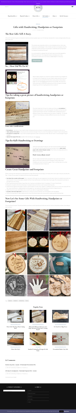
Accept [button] (61, 411)
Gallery (29, 402)
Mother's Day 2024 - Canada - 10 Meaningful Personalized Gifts (20, 364)
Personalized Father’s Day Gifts (60, 349)
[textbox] (14, 391)
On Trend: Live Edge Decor (60, 327)
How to (27, 300)
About (54, 16)
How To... (38, 23)
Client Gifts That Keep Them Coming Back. (15, 327)
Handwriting (21, 300)
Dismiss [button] (38, 3)
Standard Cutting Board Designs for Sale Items (38, 350)
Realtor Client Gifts (16, 324)
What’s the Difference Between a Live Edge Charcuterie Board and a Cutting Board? (38, 328)
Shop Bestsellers (12, 16)
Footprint (10, 300)
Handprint (15, 300)
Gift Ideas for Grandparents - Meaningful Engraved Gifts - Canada (21, 370)
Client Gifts (35, 16)
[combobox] (14, 390)
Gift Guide (38, 346)
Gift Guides (45, 16)
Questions (30, 396)
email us (44, 81)
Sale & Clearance (64, 16)
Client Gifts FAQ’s (15, 349)
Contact (29, 390)
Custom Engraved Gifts (38, 324)
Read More (66, 411)
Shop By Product (24, 16)
